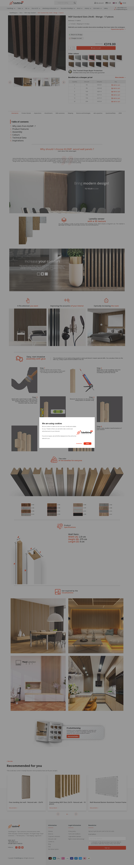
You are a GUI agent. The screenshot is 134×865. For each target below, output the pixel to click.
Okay (87, 443)
